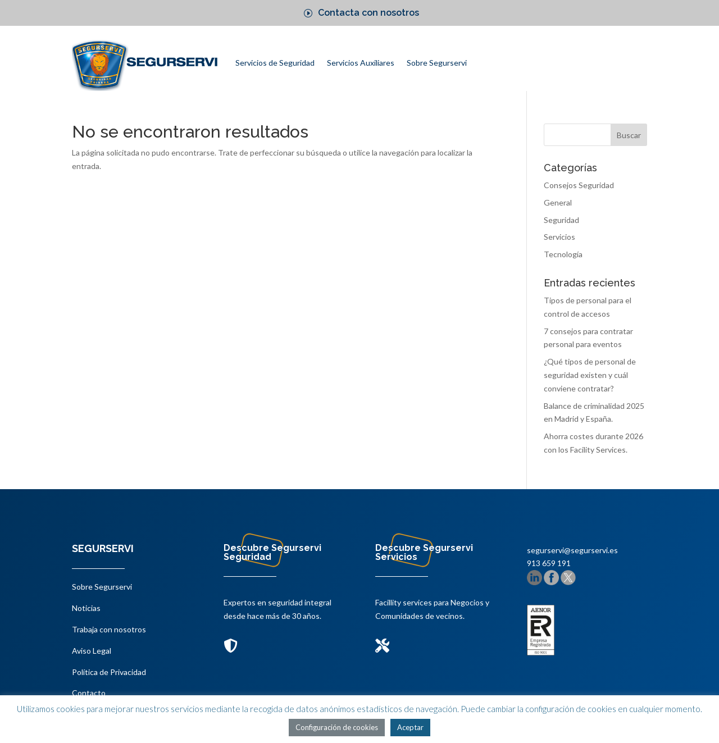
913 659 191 (549, 563)
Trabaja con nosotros (109, 629)
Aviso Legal (91, 650)
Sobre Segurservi (437, 62)
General (558, 202)
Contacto (89, 693)
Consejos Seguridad (579, 185)
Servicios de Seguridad (275, 62)
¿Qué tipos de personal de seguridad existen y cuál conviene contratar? (590, 375)
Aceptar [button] (410, 727)
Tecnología (563, 254)
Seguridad (561, 220)
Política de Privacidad (109, 672)
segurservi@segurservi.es (572, 550)
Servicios (559, 236)
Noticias (86, 608)
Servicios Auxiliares (360, 62)
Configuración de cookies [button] (336, 727)
